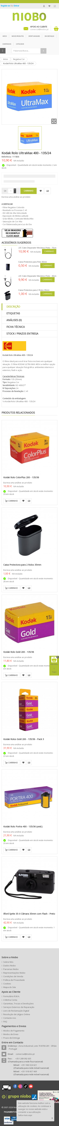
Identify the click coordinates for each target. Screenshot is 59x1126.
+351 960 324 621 (29, 1065)
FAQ (5, 1021)
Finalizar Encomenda (55, 6)
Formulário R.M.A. (11, 996)
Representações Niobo (14, 972)
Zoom (54, 121)
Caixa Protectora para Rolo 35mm (32, 262)
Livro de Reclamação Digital (16, 1010)
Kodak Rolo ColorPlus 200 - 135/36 (21, 477)
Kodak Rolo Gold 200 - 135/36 (18, 651)
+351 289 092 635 (23, 1058)
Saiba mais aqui (25, 1115)
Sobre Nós (8, 962)
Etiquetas (13, 313)
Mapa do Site (9, 987)
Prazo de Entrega (11, 1037)
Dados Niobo (9, 965)
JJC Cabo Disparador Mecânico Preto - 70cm (37, 248)
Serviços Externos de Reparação (18, 1007)
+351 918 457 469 (29, 1071)
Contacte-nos (9, 1018)
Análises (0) (14, 320)
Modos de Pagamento (13, 1030)
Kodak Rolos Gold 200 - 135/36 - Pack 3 (23, 739)
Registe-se (5, 5)
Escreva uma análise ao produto (16, 197)
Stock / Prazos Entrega (22, 333)
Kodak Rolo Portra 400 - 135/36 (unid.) (22, 826)
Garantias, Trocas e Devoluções (18, 1003)
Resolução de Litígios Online (16, 1014)
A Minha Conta (44, 6)
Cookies (7, 983)
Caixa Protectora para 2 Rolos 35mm (33, 290)
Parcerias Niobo (11, 969)
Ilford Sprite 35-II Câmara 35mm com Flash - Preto (29, 913)
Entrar (16, 5)
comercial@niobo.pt (25, 1054)
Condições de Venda (13, 976)
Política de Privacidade (14, 980)
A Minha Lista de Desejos (49, 6)
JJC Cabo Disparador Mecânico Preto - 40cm (37, 276)
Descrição (13, 306)
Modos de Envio (10, 1034)
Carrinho (49, 251)
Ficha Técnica (15, 327)
